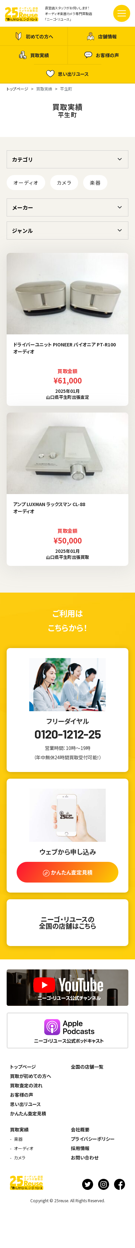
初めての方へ (33, 36)
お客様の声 (101, 55)
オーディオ (26, 182)
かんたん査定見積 (28, 1113)
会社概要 (80, 1129)
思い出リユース (67, 73)
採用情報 (80, 1148)
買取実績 (34, 55)
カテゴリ (22, 159)
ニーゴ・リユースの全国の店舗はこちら (67, 922)
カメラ (64, 182)
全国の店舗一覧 (87, 1066)
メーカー (22, 207)
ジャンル (22, 230)
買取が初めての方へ (30, 1076)
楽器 (95, 182)
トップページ (23, 1066)
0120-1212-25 (67, 734)
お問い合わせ (84, 1157)
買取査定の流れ (26, 1085)
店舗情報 (101, 36)
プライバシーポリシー (93, 1138)
